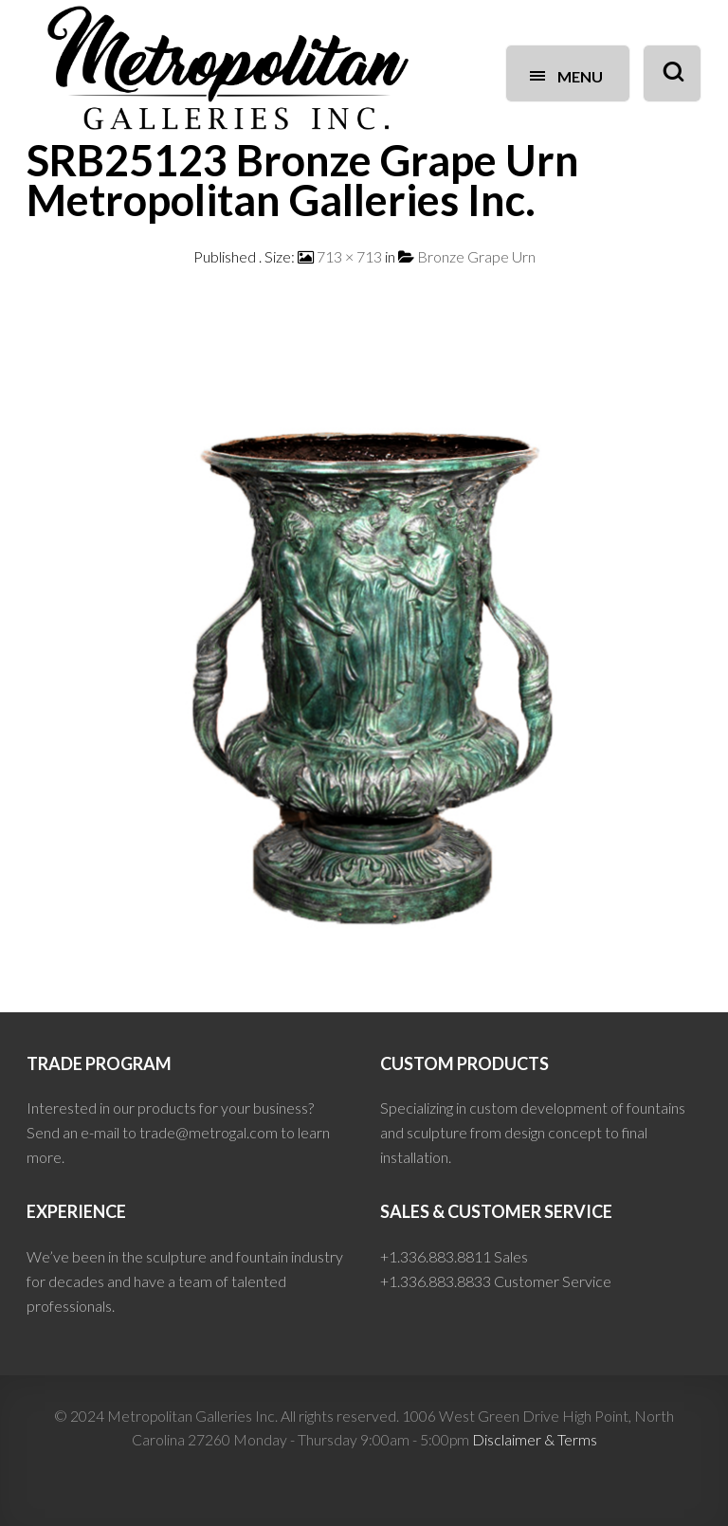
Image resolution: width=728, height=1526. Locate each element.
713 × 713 (349, 256)
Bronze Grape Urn (476, 256)
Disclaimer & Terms (534, 1439)
